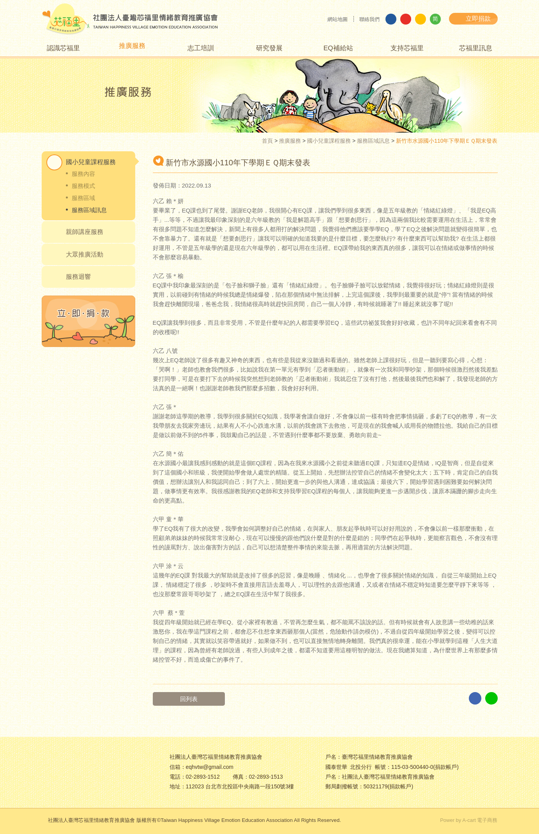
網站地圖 (337, 19)
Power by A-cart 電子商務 (468, 820)
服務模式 (83, 185)
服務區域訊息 (373, 141)
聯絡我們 (369, 19)
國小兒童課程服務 (329, 141)
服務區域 (83, 198)
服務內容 (83, 173)
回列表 (189, 699)
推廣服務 (290, 141)
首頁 (267, 141)
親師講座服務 (84, 231)
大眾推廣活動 (84, 254)
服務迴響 (78, 276)
